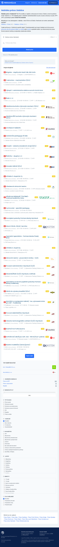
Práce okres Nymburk (9, 521)
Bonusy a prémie (9, 485)
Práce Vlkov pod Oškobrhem (29, 519)
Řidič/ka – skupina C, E (14, 156)
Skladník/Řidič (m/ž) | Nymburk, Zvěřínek (20, 274)
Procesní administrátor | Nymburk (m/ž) (20, 266)
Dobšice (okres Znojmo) (27, 62)
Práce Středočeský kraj (22, 521)
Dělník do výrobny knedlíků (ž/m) (18, 291)
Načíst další (29, 356)
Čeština (6, 465)
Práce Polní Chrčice (33, 517)
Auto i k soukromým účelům (11, 483)
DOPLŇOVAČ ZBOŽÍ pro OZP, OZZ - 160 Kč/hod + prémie (25, 337)
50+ (5, 433)
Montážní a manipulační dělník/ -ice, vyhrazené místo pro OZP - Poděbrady (25, 302)
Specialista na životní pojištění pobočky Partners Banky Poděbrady (23, 282)
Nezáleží (6, 421)
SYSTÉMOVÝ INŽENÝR (13, 128)
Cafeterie (7, 487)
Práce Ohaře (17, 519)
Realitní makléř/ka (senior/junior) (18, 345)
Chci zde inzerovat (50, 67)
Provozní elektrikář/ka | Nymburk (17, 313)
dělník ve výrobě (19, 29)
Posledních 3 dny (8, 502)
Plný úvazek (7, 402)
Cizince (5, 441)
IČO (5, 410)
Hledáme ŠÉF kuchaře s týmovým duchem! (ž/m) (21, 117)
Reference (34, 3)
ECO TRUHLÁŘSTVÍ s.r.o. (9, 367)
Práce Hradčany (23, 517)
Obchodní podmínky (6, 540)
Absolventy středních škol (10, 437)
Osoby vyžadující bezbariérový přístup (13, 449)
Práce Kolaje (43, 517)
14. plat (6, 481)
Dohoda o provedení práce (10, 406)
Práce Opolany (51, 517)
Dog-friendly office (9, 491)
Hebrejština (7, 471)
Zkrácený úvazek (8, 404)
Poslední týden (7, 504)
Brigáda (5, 385)
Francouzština (8, 469)
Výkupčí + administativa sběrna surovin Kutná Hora (24, 90)
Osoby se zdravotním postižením (12, 447)
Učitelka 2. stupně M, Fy (14, 176)
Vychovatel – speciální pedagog (17, 208)
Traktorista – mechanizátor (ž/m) (18, 80)
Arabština (7, 463)
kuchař (29, 29)
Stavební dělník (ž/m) (14, 166)
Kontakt (3, 541)
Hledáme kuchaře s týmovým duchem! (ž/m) (22, 106)
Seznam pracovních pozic (27, 531)
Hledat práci (29, 49)
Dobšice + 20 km (18, 24)
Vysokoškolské (7, 427)
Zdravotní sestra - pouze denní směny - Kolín (22, 258)
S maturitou (7, 425)
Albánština (7, 459)
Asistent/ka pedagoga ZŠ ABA (17, 136)
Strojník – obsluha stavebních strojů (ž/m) (21, 146)
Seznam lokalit (43, 531)
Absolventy (6, 435)
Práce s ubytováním (8, 383)
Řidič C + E (9, 98)
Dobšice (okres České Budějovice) (13, 62)
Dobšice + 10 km (5, 24)
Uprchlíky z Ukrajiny (8, 452)
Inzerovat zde (42, 3)
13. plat (6, 479)
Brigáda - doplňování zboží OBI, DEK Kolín (21, 72)
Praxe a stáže (7, 414)
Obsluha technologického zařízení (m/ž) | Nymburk (24, 321)
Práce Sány (15, 517)
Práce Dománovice (43, 519)
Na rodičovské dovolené (9, 445)
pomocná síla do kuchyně (8, 29)
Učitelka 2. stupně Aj (13, 248)
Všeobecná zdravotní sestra (16, 186)
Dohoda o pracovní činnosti (10, 408)
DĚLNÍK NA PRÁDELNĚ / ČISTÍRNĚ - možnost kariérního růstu (17, 197)
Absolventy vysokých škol (10, 439)
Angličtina (7, 461)
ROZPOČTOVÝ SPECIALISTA (15, 329)
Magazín (27, 3)
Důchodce (6, 443)
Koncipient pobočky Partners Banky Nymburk (22, 218)
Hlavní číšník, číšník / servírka (16, 226)
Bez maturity (7, 423)
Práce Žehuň (7, 517)
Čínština (7, 467)
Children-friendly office (10, 489)
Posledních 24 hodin (9, 500)
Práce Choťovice (8, 519)
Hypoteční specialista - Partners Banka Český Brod (22, 237)
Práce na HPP (6, 381)
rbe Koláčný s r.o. (7, 372)
